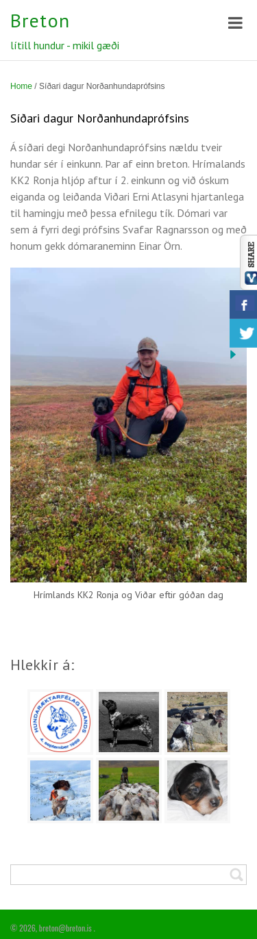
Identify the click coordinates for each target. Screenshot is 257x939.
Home (21, 86)
